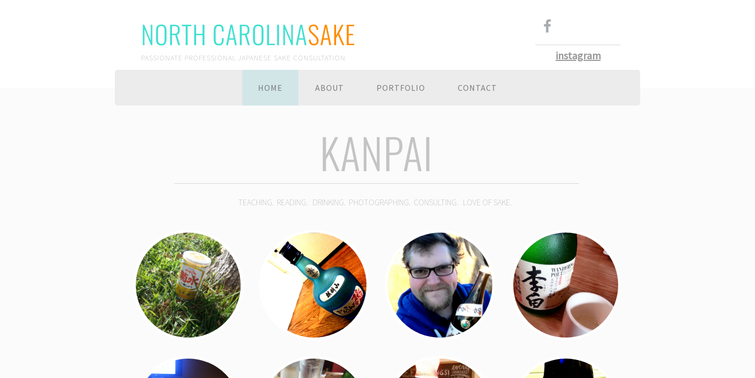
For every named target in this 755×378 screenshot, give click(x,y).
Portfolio (400, 87)
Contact (477, 87)
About (329, 87)
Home (270, 87)
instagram (578, 55)
